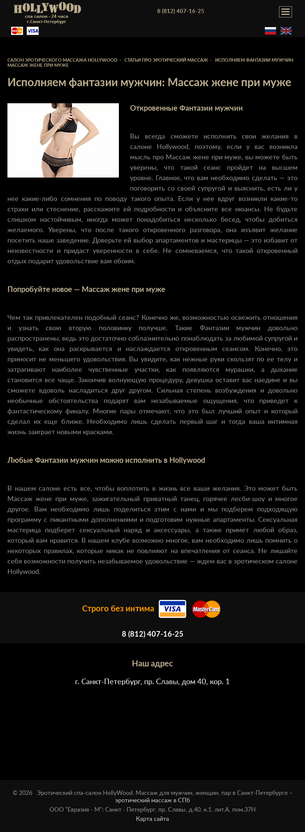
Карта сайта (152, 819)
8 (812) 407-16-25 (180, 11)
